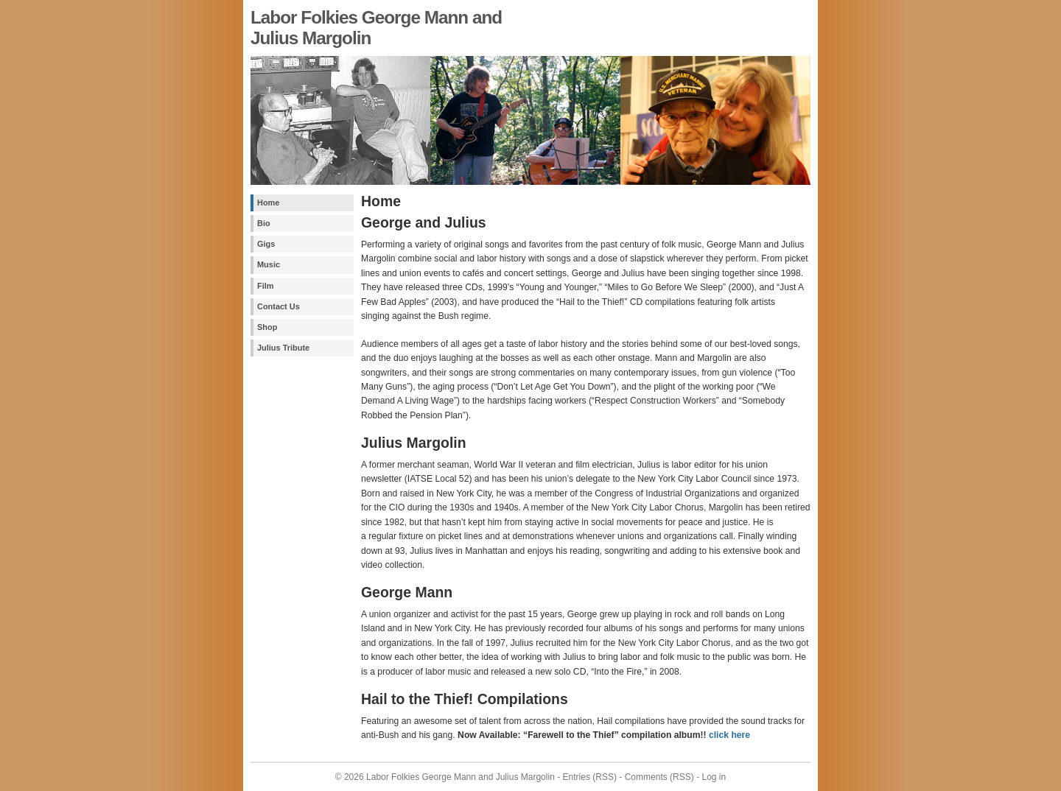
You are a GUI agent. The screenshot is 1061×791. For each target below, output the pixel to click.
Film (265, 285)
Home (268, 202)
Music (268, 264)
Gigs (266, 243)
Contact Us (278, 306)
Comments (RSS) (659, 777)
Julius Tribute (283, 347)
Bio (263, 223)
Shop (267, 327)
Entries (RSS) (590, 777)
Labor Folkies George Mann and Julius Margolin (460, 777)
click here (729, 735)
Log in (713, 777)
